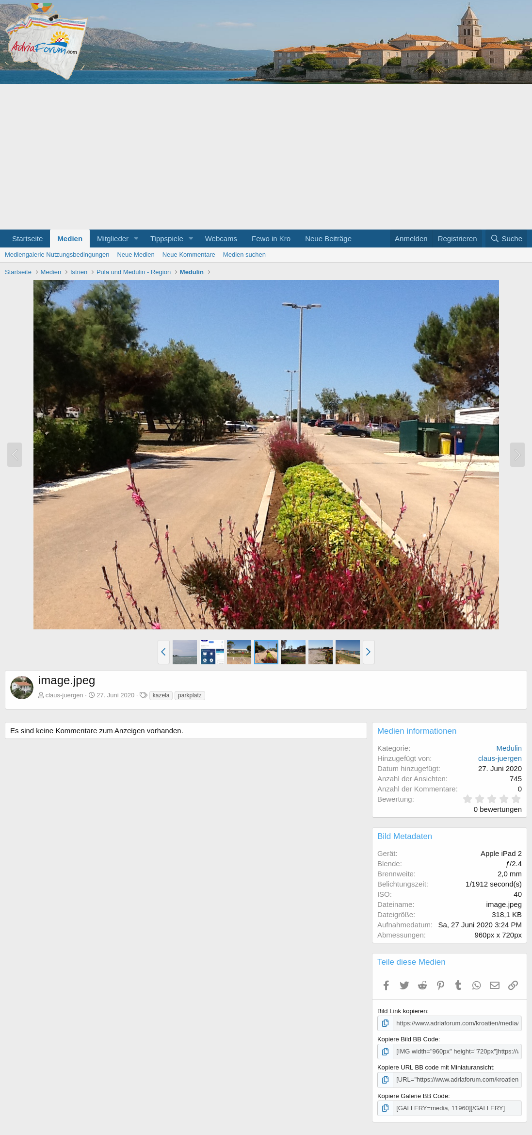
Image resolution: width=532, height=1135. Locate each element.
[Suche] (506, 238)
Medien (69, 238)
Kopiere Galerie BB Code (412, 1096)
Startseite (27, 238)
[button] (136, 238)
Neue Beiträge (328, 238)
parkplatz (190, 695)
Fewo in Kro (271, 238)
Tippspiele (166, 238)
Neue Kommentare (188, 254)
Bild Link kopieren (402, 1011)
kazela (161, 695)
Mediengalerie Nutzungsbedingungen (57, 254)
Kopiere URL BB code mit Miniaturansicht (435, 1067)
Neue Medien (135, 254)
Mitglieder (113, 238)
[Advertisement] (266, 157)
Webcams (221, 238)
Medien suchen (244, 254)
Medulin (509, 748)
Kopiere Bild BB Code (407, 1039)
